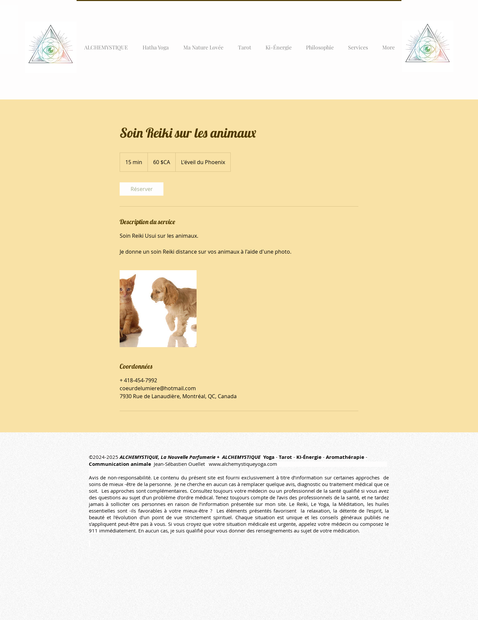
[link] (141, 189)
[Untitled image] (158, 308)
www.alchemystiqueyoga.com (243, 464)
